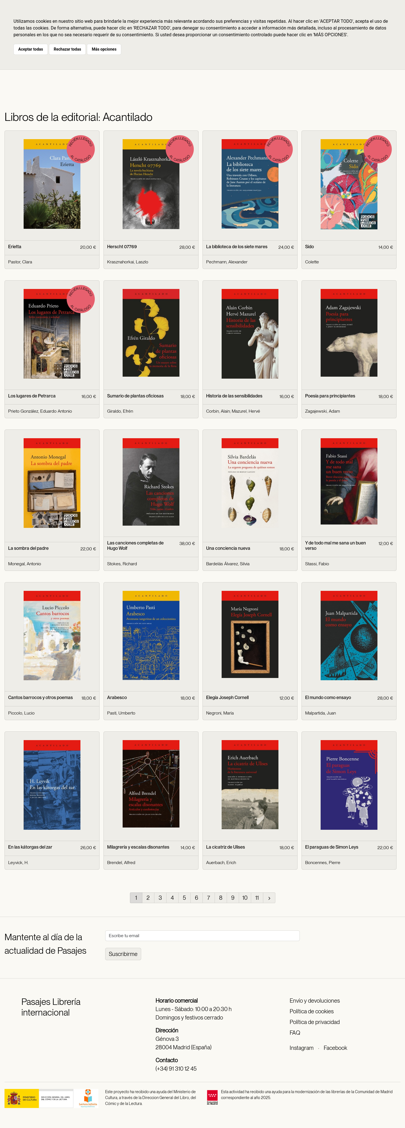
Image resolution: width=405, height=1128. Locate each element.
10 (245, 897)
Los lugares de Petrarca (32, 396)
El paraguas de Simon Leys (331, 847)
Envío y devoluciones (315, 1000)
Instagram (302, 1048)
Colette (312, 262)
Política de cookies (312, 1011)
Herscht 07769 (122, 246)
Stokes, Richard (122, 563)
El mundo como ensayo (328, 697)
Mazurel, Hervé (246, 411)
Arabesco (117, 697)
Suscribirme (123, 954)
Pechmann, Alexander (227, 262)
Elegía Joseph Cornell (227, 697)
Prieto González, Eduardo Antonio (40, 411)
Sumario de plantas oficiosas (135, 396)
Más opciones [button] (104, 49)
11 (257, 897)
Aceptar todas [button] (30, 49)
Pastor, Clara (20, 262)
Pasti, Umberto (121, 713)
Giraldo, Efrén (120, 411)
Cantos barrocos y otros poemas (40, 697)
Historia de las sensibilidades (234, 396)
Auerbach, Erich (221, 862)
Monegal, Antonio (24, 563)
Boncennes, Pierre (322, 862)
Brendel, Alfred (121, 862)
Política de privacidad (315, 1022)
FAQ (295, 1032)
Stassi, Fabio (317, 563)
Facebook (335, 1048)
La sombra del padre (28, 548)
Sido (309, 246)
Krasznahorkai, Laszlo (127, 262)
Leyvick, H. (18, 862)
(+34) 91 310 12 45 (176, 1068)
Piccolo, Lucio (21, 713)
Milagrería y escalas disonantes (138, 847)
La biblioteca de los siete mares (236, 246)
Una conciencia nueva (228, 548)
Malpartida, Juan (320, 713)
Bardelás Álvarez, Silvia (227, 563)
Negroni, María (220, 713)
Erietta (14, 246)
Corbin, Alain (218, 411)
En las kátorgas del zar (30, 847)
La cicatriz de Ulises (225, 847)
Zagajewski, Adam (322, 411)
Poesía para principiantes (330, 396)
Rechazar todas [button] (67, 49)
